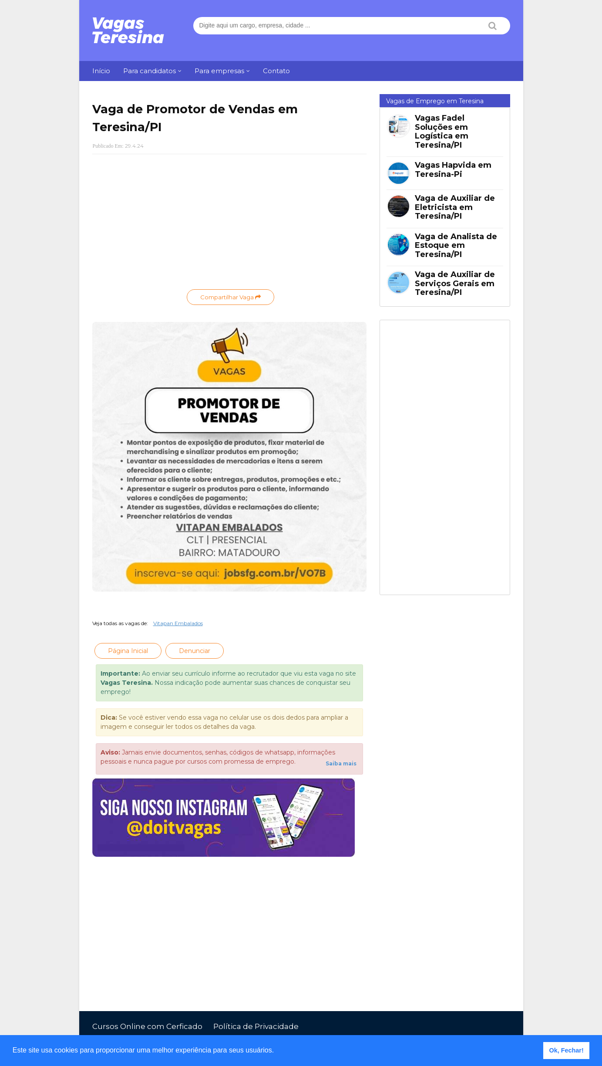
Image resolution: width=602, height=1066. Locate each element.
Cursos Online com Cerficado (147, 1026)
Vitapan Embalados (178, 623)
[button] (277, 1051)
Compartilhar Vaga (230, 297)
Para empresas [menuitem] (219, 71)
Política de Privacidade (256, 1026)
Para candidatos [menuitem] (149, 71)
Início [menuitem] (101, 71)
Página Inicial (128, 651)
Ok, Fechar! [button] (566, 1050)
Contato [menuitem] (276, 71)
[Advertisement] (229, 224)
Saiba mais (341, 763)
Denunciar (194, 651)
